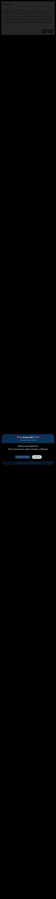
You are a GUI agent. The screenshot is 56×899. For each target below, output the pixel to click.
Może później (37, 457)
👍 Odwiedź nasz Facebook (22, 457)
